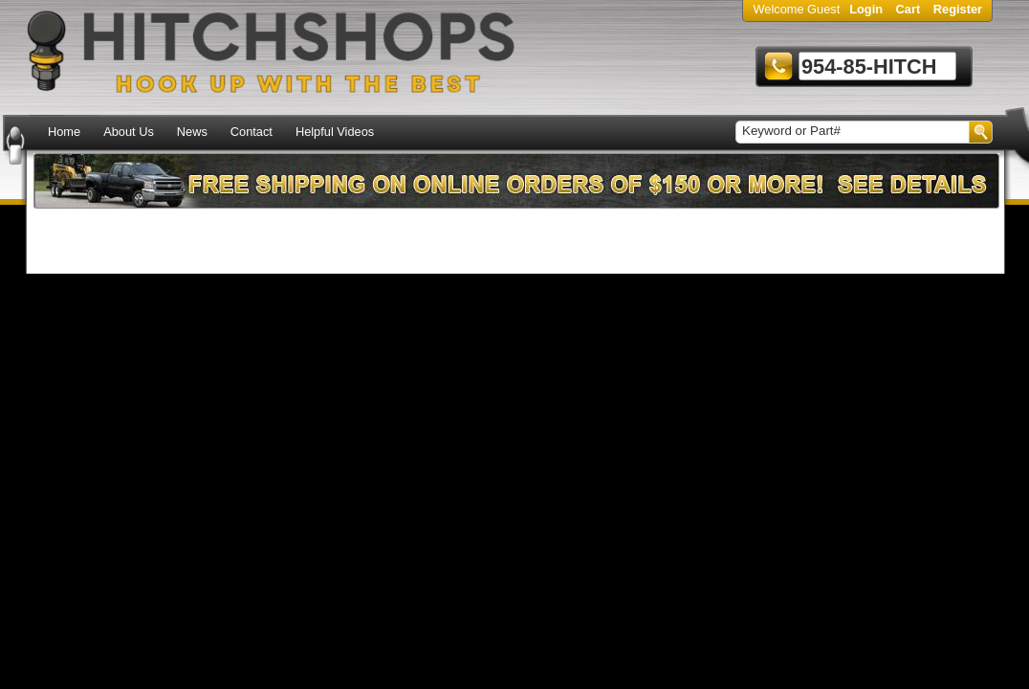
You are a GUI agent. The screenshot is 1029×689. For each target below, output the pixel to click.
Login (866, 9)
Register (957, 9)
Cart (908, 9)
